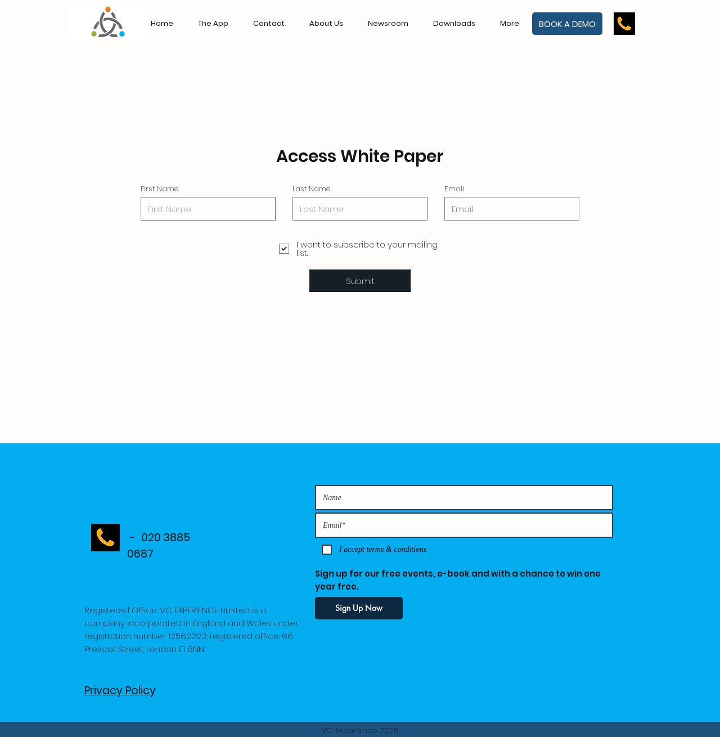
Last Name (311, 188)
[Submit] (360, 280)
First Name (159, 188)
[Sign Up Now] (359, 608)
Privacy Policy (120, 690)
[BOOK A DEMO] (567, 23)
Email (454, 188)
